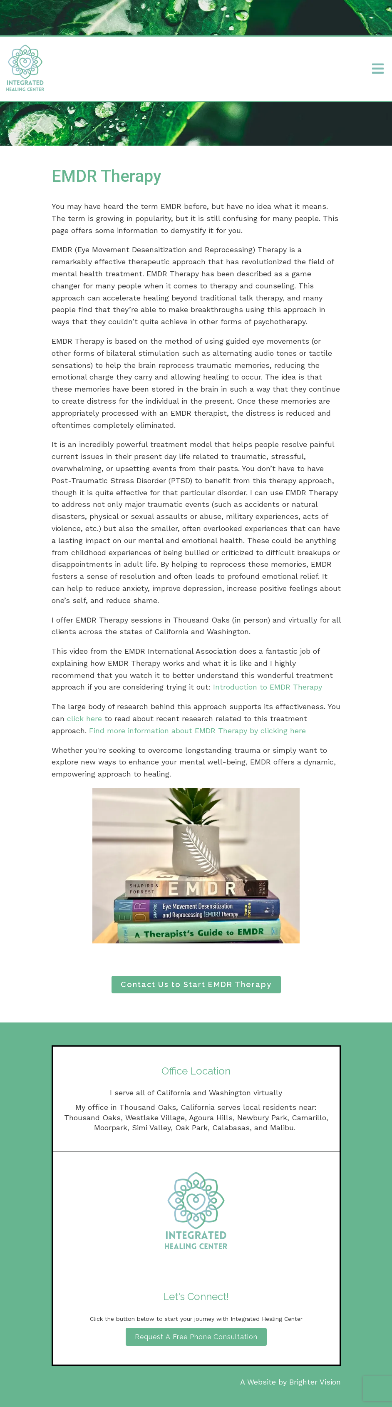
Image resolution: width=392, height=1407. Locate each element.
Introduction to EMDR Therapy (267, 686)
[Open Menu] (378, 68)
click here (84, 718)
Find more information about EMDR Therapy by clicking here (197, 730)
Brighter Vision (315, 1381)
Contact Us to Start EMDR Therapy (196, 984)
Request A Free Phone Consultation (196, 1337)
